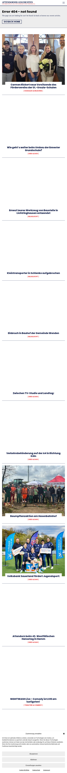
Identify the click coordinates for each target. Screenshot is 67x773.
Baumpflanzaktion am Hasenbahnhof (33, 516)
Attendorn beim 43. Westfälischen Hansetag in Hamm (33, 638)
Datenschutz (36, 770)
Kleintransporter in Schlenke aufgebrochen (33, 273)
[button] (64, 734)
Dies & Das (33, 153)
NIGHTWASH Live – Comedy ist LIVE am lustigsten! (33, 700)
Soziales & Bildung (33, 91)
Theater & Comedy (33, 705)
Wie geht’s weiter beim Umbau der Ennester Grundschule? (33, 149)
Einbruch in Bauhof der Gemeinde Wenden (33, 333)
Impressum (46, 770)
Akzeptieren (33, 754)
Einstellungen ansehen (33, 765)
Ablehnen (33, 760)
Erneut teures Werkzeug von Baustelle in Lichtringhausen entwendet (33, 212)
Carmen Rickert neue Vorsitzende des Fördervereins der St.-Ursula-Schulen (33, 86)
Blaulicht (33, 216)
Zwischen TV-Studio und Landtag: (33, 393)
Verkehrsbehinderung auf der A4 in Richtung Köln (33, 455)
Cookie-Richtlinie (24, 770)
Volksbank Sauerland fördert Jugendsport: (33, 576)
